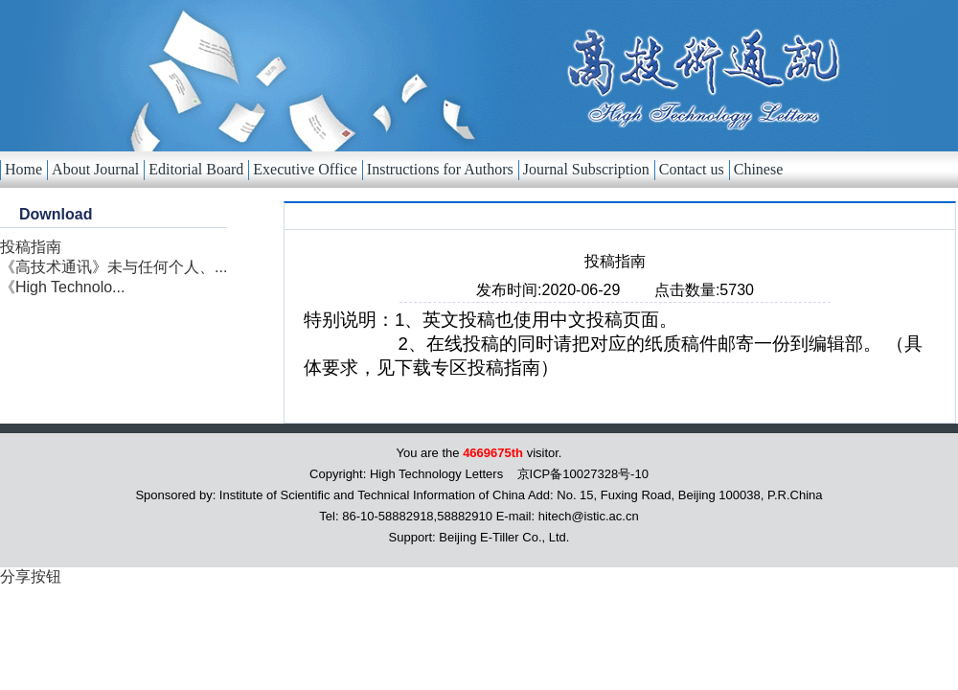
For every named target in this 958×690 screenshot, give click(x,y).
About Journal (95, 169)
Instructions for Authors (440, 169)
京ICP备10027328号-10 (583, 474)
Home (23, 169)
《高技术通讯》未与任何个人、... (113, 267)
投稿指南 (30, 247)
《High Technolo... (62, 287)
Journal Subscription (586, 169)
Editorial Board (195, 169)
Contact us (691, 169)
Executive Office (305, 169)
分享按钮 (30, 576)
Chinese (759, 169)
